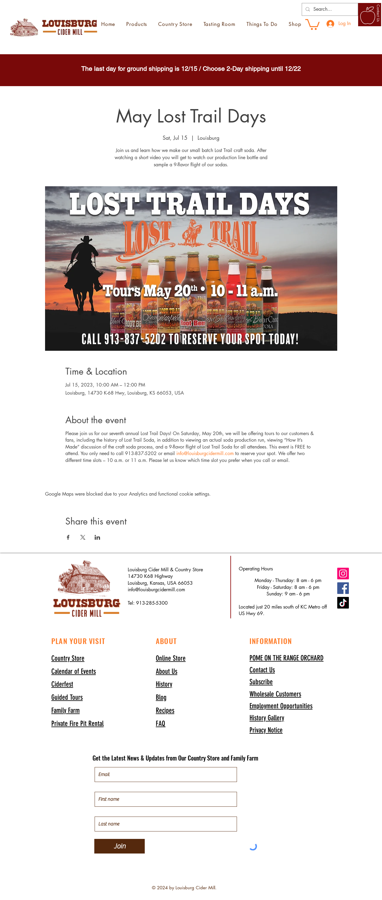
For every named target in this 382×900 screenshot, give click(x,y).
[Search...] (329, 9)
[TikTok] (343, 603)
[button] (261, 681)
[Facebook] (343, 588)
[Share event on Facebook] (68, 537)
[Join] (119, 846)
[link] (312, 24)
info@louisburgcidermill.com (205, 453)
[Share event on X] (83, 537)
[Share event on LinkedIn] (97, 537)
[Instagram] (343, 573)
